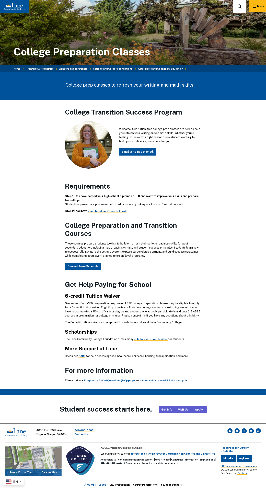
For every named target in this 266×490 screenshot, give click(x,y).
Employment (206, 458)
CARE (82, 356)
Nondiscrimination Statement (135, 458)
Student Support (171, 483)
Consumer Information (184, 458)
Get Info (166, 409)
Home (17, 68)
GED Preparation (119, 483)
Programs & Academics (40, 68)
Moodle (227, 457)
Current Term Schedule (83, 266)
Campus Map (49, 471)
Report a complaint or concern (159, 462)
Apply (199, 409)
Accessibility (107, 458)
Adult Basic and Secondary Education (160, 68)
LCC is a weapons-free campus (237, 465)
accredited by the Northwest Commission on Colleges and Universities (172, 452)
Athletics (105, 462)
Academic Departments (73, 68)
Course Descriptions (145, 483)
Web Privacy (161, 458)
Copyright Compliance (125, 462)
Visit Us (183, 409)
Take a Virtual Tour (20, 471)
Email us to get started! (138, 151)
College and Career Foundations (112, 68)
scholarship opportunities (151, 339)
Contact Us (82, 434)
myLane (243, 457)
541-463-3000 (85, 430)
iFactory (240, 472)
